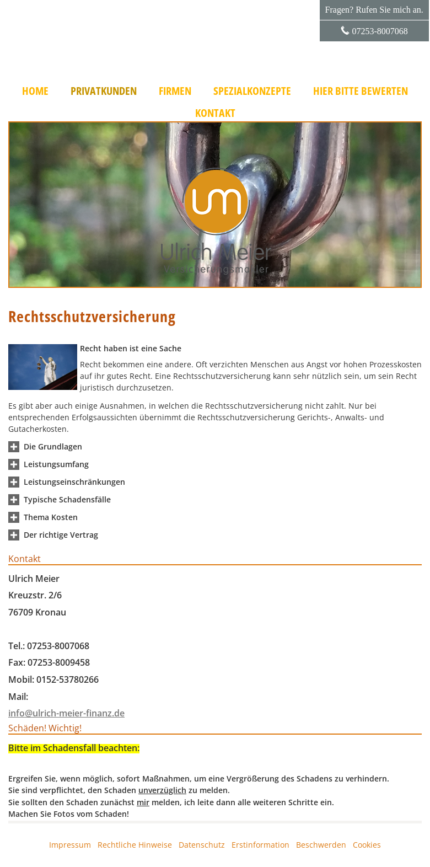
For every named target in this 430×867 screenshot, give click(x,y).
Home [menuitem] (35, 91)
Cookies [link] (367, 844)
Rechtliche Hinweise (135, 844)
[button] (53, 446)
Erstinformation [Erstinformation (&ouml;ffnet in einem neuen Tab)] (260, 844)
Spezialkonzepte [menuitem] (252, 91)
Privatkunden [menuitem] (104, 91)
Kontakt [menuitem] (215, 113)
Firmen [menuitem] (175, 91)
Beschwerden (321, 844)
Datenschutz (202, 844)
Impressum (70, 844)
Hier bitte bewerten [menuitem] (360, 91)
